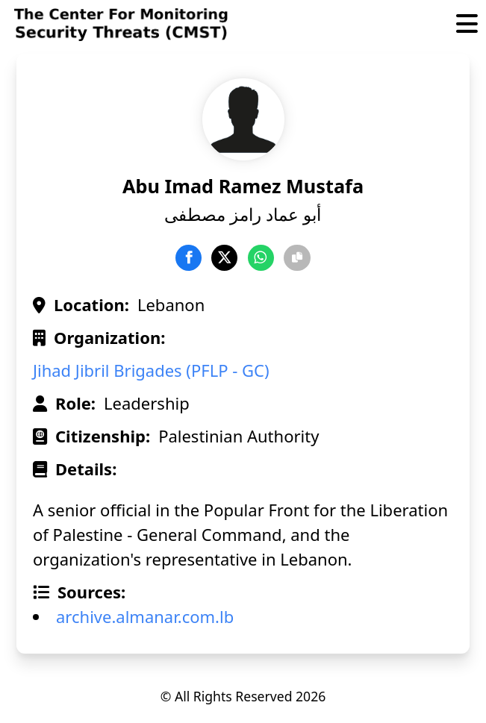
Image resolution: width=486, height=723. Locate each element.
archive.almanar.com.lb (145, 616)
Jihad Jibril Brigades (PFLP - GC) (151, 370)
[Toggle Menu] (467, 25)
